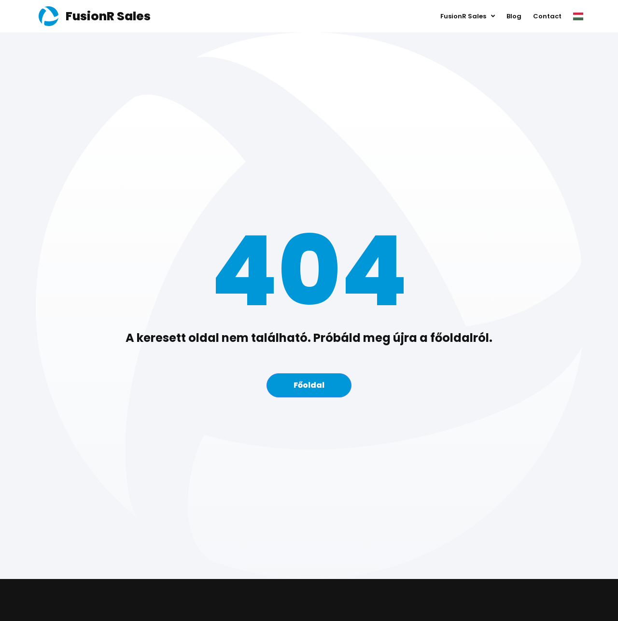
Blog (513, 16)
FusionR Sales (467, 16)
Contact (547, 16)
